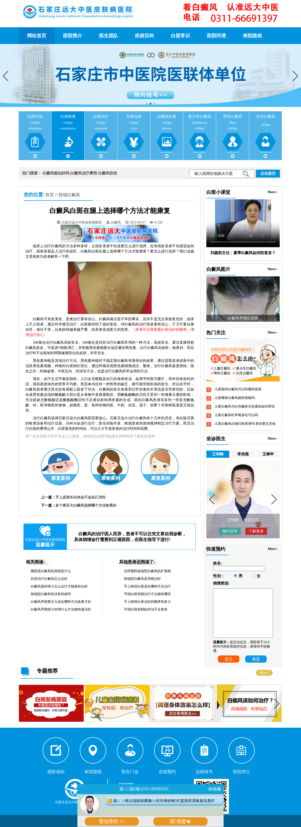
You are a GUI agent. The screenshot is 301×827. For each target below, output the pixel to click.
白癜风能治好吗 (55, 173)
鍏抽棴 (214, 789)
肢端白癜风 (69, 194)
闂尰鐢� (180, 821)
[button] (295, 76)
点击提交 (268, 173)
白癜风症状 (107, 173)
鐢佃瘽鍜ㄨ (112, 821)
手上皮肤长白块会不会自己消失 (80, 497)
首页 (49, 194)
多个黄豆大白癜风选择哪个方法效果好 (85, 505)
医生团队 (108, 35)
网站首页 (36, 35)
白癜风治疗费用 (83, 173)
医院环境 (216, 35)
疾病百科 (144, 35)
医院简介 (72, 35)
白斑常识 (180, 35)
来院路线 (252, 35)
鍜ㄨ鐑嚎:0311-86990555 (144, 789)
